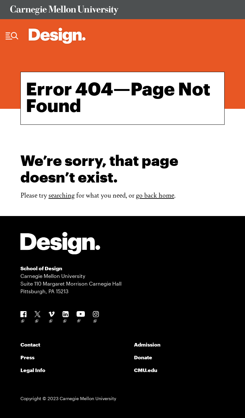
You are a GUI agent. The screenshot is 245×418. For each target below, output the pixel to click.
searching (61, 194)
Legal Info (32, 370)
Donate (143, 357)
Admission (147, 344)
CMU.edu (145, 370)
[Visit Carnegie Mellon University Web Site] (122, 11)
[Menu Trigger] (12, 36)
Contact (30, 344)
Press (27, 357)
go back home (155, 194)
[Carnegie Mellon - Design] (60, 244)
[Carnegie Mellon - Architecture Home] (57, 36)
